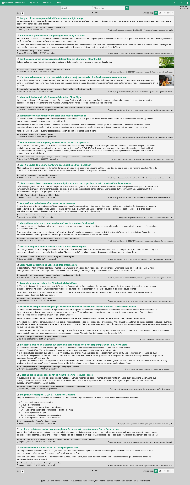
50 (160, 13)
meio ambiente (70, 107)
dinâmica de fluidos (45, 195)
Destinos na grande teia (13, 3)
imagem (54, 421)
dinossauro (39, 337)
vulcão (22, 337)
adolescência (80, 89)
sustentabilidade (87, 157)
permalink (35, 30)
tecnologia (23, 134)
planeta (57, 157)
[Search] (175, 3)
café (21, 195)
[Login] (187, 3)
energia (32, 51)
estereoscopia (29, 421)
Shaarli (46, 481)
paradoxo (58, 238)
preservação (58, 107)
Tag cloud (33, 3)
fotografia (57, 257)
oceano (55, 337)
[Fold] (171, 159)
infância (35, 215)
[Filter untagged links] (22, 13)
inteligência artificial (30, 367)
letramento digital (61, 89)
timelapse (56, 275)
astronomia (30, 157)
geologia (29, 337)
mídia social (57, 215)
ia (20, 367)
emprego (56, 367)
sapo (36, 27)
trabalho (76, 367)
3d (20, 421)
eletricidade (24, 51)
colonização (40, 157)
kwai (21, 215)
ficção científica (47, 238)
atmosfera (57, 463)
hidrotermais (75, 439)
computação (34, 89)
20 (156, 13)
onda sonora (36, 298)
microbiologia (60, 27)
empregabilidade (45, 367)
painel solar (70, 386)
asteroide (64, 337)
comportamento (46, 89)
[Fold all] (172, 13)
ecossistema (75, 157)
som (28, 298)
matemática (74, 238)
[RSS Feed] (181, 3)
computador (24, 89)
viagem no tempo (33, 238)
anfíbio (42, 27)
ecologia (80, 107)
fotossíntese (24, 69)
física (40, 51)
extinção (48, 337)
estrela (48, 275)
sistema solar (39, 275)
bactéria (50, 27)
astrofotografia (68, 257)
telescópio (47, 463)
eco (44, 298)
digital (71, 89)
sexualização (45, 215)
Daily (58, 3)
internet (28, 215)
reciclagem (81, 386)
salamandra (39, 107)
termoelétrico (41, 134)
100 (164, 13)
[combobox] (109, 8)
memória (23, 175)
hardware (53, 175)
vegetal (67, 69)
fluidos (57, 195)
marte (22, 157)
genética (48, 107)
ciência (29, 27)
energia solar (58, 69)
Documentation (143, 481)
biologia (22, 27)
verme (84, 439)
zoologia (92, 439)
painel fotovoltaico (57, 386)
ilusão (47, 421)
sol (31, 275)
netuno (39, 463)
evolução (51, 439)
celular (89, 89)
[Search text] (77, 8)
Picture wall (47, 3)
